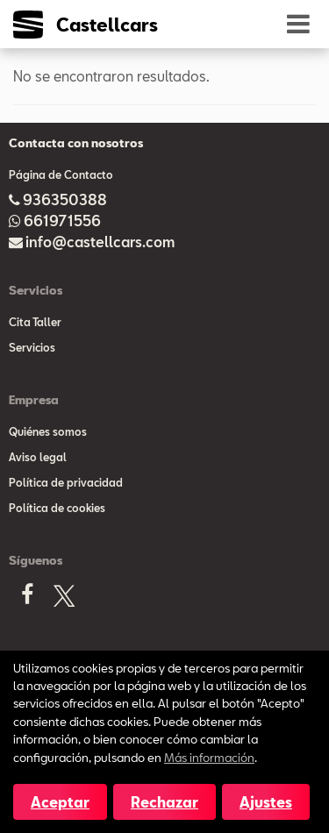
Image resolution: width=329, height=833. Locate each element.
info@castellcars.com (100, 241)
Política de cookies (57, 508)
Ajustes (266, 802)
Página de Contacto (61, 174)
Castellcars (107, 24)
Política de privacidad (66, 482)
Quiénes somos (48, 431)
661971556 (62, 220)
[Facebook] (27, 600)
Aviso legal (38, 457)
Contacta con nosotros (76, 143)
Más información (209, 757)
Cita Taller (35, 322)
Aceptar (60, 802)
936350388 (65, 199)
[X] (64, 599)
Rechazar (164, 802)
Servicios (32, 347)
